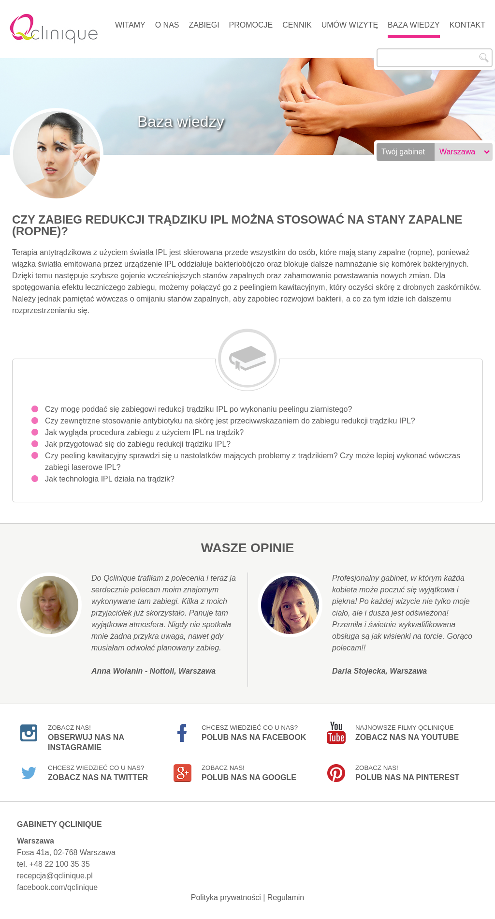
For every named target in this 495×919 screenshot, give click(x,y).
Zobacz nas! (86, 734)
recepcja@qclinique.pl (55, 876)
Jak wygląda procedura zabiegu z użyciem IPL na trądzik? (144, 432)
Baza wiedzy (414, 25)
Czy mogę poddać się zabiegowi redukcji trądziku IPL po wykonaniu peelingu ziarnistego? (198, 409)
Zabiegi (204, 25)
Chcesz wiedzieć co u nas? (254, 732)
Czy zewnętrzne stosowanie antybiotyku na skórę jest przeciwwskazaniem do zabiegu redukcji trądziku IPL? (230, 421)
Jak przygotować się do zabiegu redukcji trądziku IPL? (138, 444)
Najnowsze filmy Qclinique (407, 732)
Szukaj (484, 57)
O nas (167, 25)
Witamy (130, 25)
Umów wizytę (349, 25)
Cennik (296, 25)
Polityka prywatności (226, 897)
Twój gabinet (403, 152)
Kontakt (467, 25)
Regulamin (285, 897)
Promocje (251, 25)
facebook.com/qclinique (57, 887)
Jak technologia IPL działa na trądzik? (110, 479)
